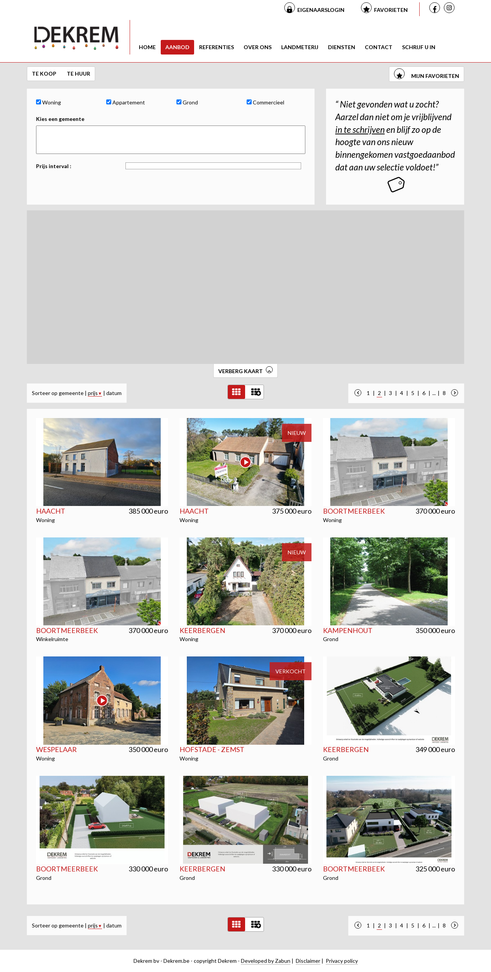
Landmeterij (299, 47)
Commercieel (265, 102)
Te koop (45, 73)
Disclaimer (308, 960)
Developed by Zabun (265, 960)
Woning (48, 102)
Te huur (78, 73)
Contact (378, 47)
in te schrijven (360, 129)
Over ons (258, 47)
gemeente (71, 393)
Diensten (341, 47)
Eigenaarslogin (320, 10)
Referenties (216, 47)
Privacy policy (342, 960)
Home (147, 47)
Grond (187, 102)
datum (114, 393)
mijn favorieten (426, 76)
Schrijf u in (418, 47)
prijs (95, 393)
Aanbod (177, 47)
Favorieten (391, 10)
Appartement (125, 102)
